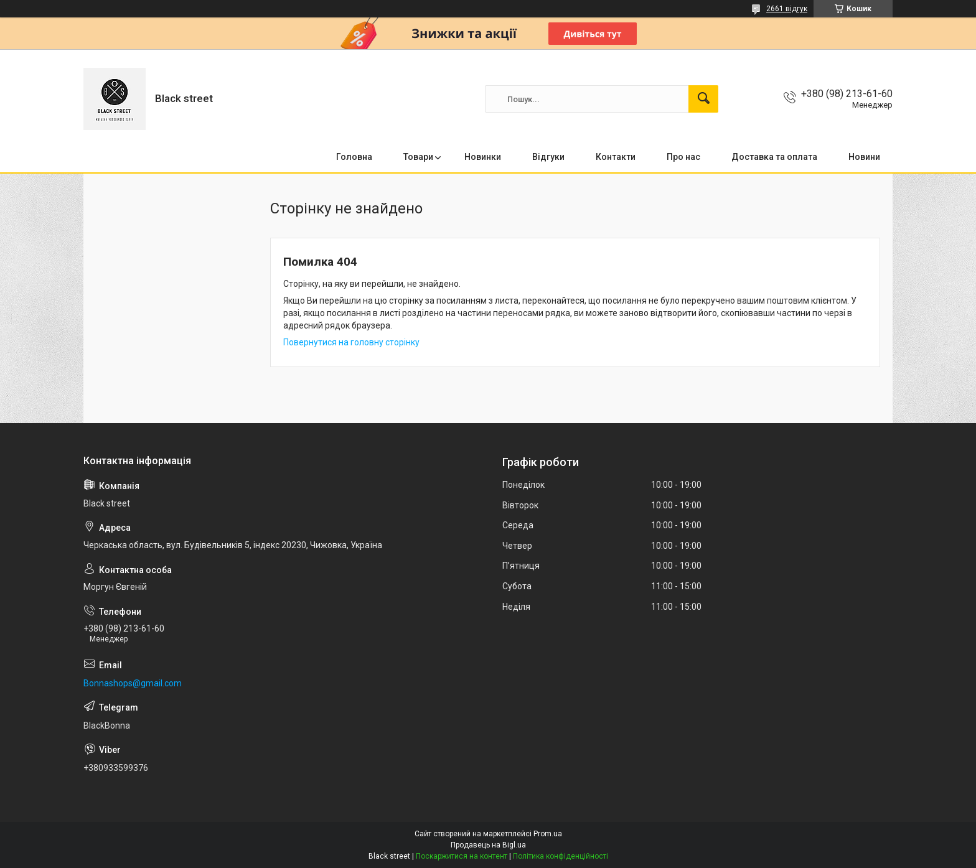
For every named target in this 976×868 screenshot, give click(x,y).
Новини (864, 157)
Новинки (482, 157)
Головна (354, 157)
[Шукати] (703, 99)
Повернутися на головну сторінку (351, 342)
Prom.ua (547, 833)
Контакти (616, 157)
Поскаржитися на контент (461, 856)
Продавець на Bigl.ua (488, 845)
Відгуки (548, 157)
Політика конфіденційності (560, 856)
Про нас (683, 157)
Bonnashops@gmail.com (132, 683)
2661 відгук (786, 8)
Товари (418, 157)
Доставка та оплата (774, 157)
